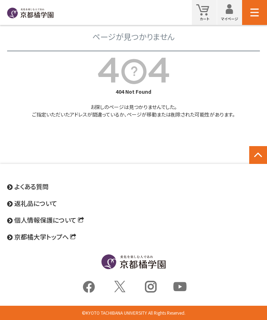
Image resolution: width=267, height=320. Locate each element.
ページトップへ (258, 162)
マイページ (231, 12)
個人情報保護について (45, 219)
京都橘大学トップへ (41, 236)
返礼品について (35, 203)
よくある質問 (31, 186)
